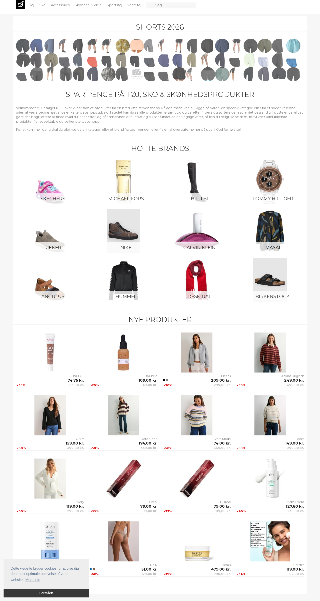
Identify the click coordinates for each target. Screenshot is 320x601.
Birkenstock (273, 296)
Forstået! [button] (46, 593)
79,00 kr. (148, 506)
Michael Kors (126, 198)
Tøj (32, 5)
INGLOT (78, 376)
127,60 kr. (295, 506)
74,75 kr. (76, 380)
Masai (272, 247)
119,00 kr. (75, 506)
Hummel (126, 296)
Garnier (298, 565)
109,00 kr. (147, 380)
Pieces (226, 376)
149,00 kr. (149, 385)
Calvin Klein (199, 247)
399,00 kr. (75, 448)
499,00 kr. (295, 385)
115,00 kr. (76, 385)
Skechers (52, 198)
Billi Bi (199, 198)
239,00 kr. (295, 511)
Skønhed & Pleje (88, 5)
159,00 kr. (75, 443)
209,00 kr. (221, 380)
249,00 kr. (294, 380)
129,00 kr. (149, 574)
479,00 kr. (221, 569)
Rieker (52, 247)
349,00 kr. (148, 448)
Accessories (60, 5)
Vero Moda (149, 439)
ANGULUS (52, 296)
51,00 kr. (149, 569)
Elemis (226, 565)
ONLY (80, 439)
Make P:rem (295, 502)
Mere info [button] (32, 580)
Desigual (199, 296)
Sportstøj (115, 5)
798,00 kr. (222, 574)
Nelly (80, 502)
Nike (126, 247)
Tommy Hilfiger (272, 198)
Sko (42, 5)
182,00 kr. (296, 574)
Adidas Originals (292, 376)
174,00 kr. (148, 443)
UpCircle (151, 376)
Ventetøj (134, 5)
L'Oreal (152, 502)
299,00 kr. (222, 385)
